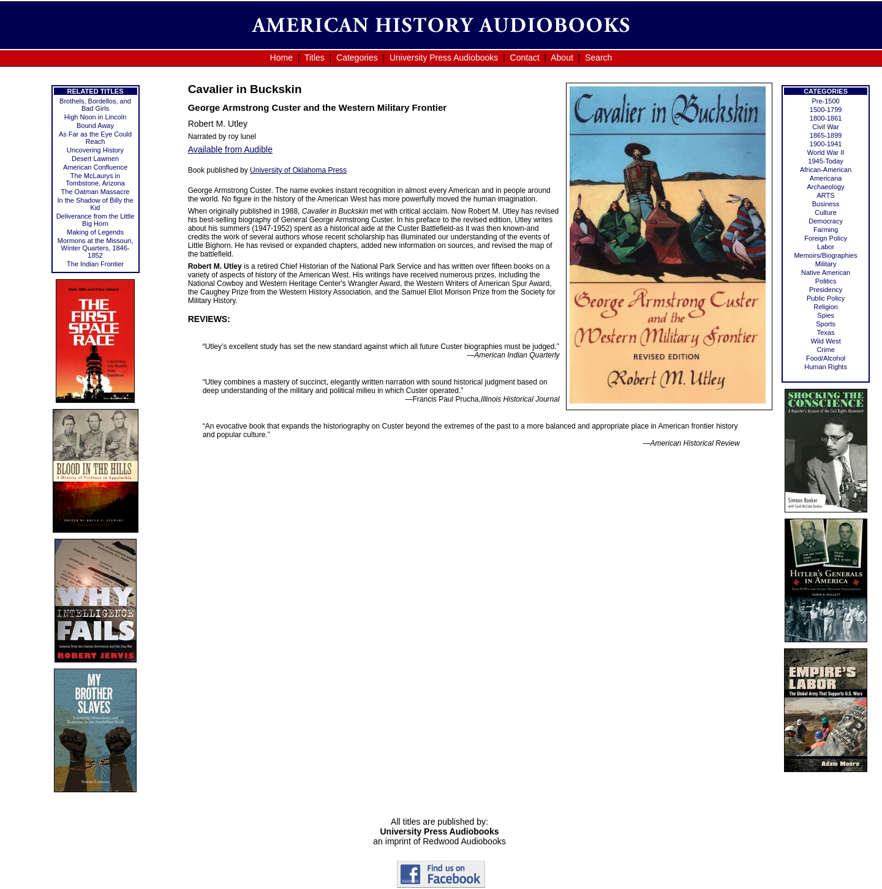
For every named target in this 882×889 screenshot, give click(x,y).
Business (826, 204)
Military (826, 264)
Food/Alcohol (825, 358)
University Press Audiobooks (444, 57)
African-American (825, 169)
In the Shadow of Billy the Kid (95, 204)
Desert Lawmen (95, 158)
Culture (825, 212)
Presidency (825, 289)
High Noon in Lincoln (95, 117)
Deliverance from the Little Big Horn (95, 219)
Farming (825, 229)
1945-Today (825, 161)
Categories (357, 57)
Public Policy (826, 298)
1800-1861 (826, 118)
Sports (825, 324)
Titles (314, 57)
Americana (826, 178)
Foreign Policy (825, 238)
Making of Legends (95, 232)
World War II (826, 152)
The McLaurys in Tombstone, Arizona (95, 179)
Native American (825, 272)
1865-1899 (826, 135)
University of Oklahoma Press (298, 170)
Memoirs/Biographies (825, 255)
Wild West (825, 341)
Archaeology (826, 186)
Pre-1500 (825, 101)
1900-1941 (826, 144)
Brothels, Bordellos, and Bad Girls (95, 104)
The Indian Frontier (95, 264)
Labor (825, 246)
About (562, 57)
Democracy (826, 221)
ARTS (826, 195)
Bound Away (95, 125)
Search (598, 57)
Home (281, 57)
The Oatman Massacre (95, 191)
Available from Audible (230, 149)
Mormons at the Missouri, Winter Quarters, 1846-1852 (95, 248)
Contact (525, 57)
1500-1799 (826, 109)
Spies (825, 315)
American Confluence (95, 167)
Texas (826, 332)
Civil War (825, 126)
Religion (825, 306)
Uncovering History (95, 150)
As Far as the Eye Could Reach (95, 137)
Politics (826, 281)
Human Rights (825, 366)
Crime (825, 349)
